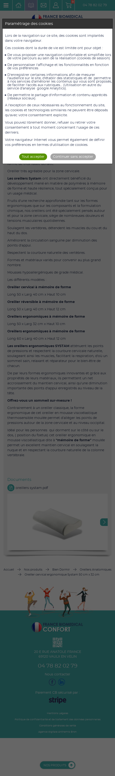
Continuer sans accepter (73, 156)
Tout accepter (33, 156)
